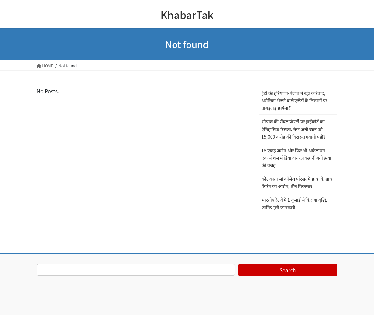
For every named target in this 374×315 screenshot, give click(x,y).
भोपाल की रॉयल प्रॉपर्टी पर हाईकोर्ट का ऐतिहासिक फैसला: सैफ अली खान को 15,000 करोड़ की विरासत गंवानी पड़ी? (294, 129)
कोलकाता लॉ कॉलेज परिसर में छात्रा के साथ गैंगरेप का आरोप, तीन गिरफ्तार (297, 182)
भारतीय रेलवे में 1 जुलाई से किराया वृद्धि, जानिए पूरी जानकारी (294, 203)
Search (288, 270)
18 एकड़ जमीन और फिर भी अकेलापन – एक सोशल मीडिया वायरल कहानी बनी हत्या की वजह (297, 157)
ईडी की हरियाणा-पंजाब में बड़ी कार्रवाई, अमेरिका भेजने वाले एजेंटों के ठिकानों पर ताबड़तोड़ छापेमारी (295, 100)
